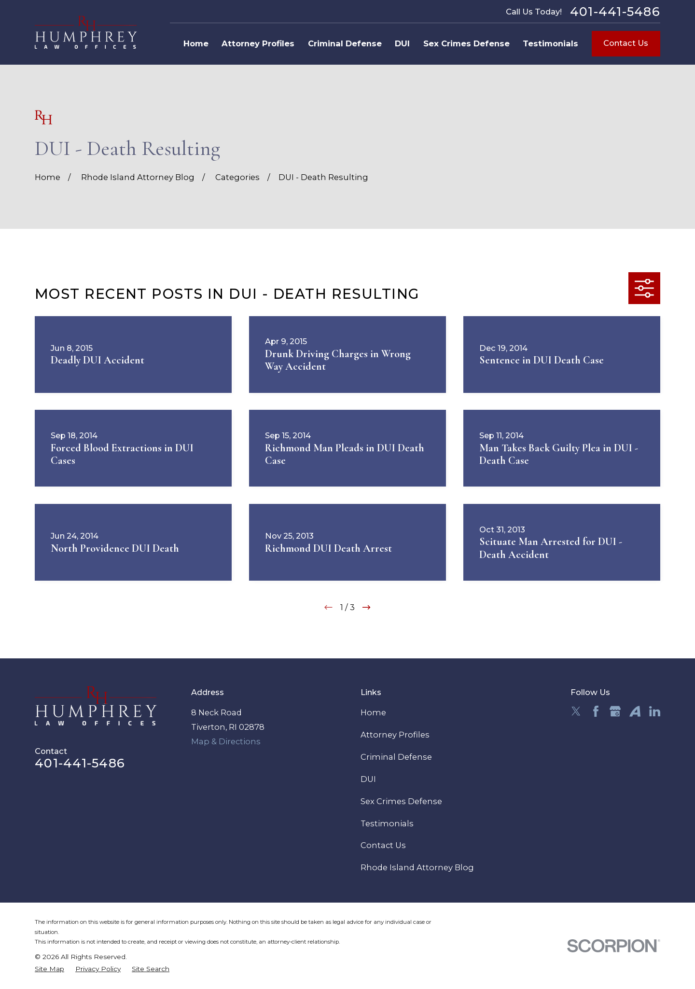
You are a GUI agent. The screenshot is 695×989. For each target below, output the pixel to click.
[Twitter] (576, 711)
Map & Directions (226, 741)
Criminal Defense (396, 757)
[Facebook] (595, 711)
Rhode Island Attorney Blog (417, 867)
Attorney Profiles (395, 734)
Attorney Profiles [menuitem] (258, 43)
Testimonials (387, 823)
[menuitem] (49, 969)
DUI (368, 779)
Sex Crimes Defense (401, 801)
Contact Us (625, 43)
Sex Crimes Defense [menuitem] (466, 43)
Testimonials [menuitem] (550, 43)
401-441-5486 (615, 11)
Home (373, 712)
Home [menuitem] (195, 43)
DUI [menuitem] (402, 43)
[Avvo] (634, 711)
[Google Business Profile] (615, 711)
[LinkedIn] (654, 711)
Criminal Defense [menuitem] (345, 43)
